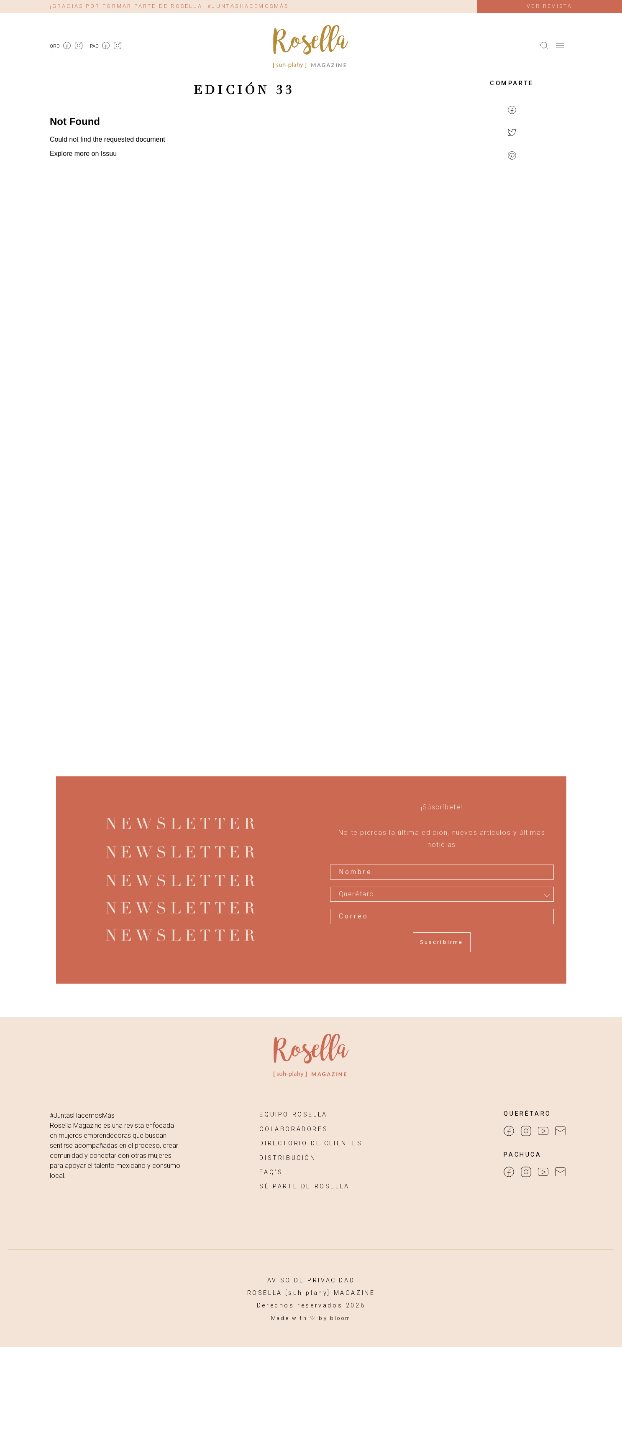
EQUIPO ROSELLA (293, 1114)
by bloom (335, 1318)
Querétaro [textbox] (356, 894)
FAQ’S (271, 1172)
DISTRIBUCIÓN (287, 1158)
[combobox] (442, 894)
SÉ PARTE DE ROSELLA (304, 1186)
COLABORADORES (293, 1129)
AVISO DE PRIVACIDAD (311, 1280)
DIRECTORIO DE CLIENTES (310, 1143)
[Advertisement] (512, 303)
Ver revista (549, 6)
